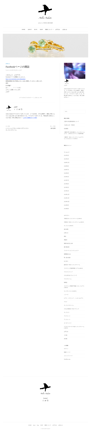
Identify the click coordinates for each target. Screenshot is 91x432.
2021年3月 (66, 155)
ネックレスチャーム (69, 305)
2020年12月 (66, 162)
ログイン (66, 348)
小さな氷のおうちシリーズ (70, 275)
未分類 (65, 338)
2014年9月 (66, 205)
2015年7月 (66, 180)
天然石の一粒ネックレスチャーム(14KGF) (74, 222)
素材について (48, 29)
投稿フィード (67, 352)
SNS (41, 97)
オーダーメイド (67, 323)
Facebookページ (30, 97)
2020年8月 (66, 166)
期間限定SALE (67, 254)
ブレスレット (67, 315)
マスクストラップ (68, 271)
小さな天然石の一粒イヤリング (71, 308)
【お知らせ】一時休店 (69, 125)
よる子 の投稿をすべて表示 (30, 117)
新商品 (65, 282)
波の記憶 (53, 128)
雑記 (65, 236)
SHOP (41, 29)
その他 (65, 335)
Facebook (23, 97)
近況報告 (66, 128)
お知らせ (64, 29)
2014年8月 (66, 208)
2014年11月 (66, 198)
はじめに (66, 261)
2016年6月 (66, 173)
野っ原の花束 (67, 257)
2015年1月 (66, 190)
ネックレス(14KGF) (68, 225)
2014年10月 (66, 201)
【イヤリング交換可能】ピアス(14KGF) (73, 268)
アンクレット (67, 319)
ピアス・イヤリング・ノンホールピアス (73, 298)
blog (35, 29)
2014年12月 (66, 194)
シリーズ (66, 294)
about (30, 29)
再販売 (65, 239)
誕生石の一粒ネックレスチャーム (72, 264)
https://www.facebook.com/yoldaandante (15, 79)
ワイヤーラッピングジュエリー (71, 250)
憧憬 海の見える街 (68, 243)
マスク (65, 301)
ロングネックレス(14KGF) (70, 291)
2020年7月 (66, 169)
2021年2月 (66, 159)
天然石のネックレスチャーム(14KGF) (73, 218)
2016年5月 (66, 176)
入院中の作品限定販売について (71, 121)
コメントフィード (68, 355)
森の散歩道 (66, 247)
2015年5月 (66, 187)
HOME (23, 29)
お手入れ (57, 29)
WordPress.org (67, 359)
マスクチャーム (67, 278)
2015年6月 (66, 183)
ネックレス (66, 312)
